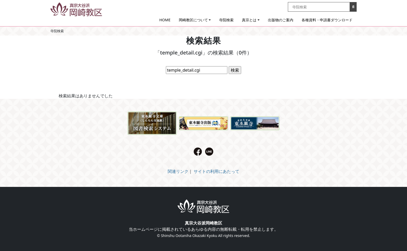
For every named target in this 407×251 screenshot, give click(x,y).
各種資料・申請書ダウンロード (327, 19)
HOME (165, 19)
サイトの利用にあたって (216, 171)
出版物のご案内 (280, 19)
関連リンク (178, 171)
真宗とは (249, 19)
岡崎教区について (193, 19)
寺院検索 (226, 19)
